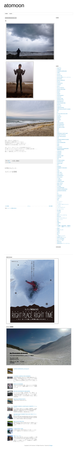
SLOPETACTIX (60, 161)
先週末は (59, 222)
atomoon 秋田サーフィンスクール (64, 77)
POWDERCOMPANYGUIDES (63, 139)
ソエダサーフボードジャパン (63, 204)
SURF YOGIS (60, 174)
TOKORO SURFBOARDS (62, 189)
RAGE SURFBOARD (61, 142)
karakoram (59, 116)
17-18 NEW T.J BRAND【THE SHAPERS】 (22, 376)
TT (57, 192)
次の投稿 (7, 206)
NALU (58, 131)
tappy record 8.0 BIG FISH (18, 421)
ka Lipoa (58, 115)
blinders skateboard (61, 80)
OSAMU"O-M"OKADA (61, 134)
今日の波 (59, 212)
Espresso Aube (60, 98)
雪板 (58, 221)
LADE (58, 121)
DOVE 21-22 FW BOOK (18, 384)
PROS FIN (59, 141)
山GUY (58, 213)
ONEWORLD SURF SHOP (62, 133)
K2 (57, 112)
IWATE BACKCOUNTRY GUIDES (63, 109)
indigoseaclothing (60, 107)
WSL (58, 199)
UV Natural (59, 196)
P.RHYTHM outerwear (61, 136)
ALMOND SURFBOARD (62, 71)
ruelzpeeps (59, 151)
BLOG (11, 13)
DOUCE (58, 90)
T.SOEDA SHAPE (60, 181)
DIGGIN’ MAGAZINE (61, 89)
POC (58, 138)
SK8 (58, 158)
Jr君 (58, 110)
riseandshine (59, 147)
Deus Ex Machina (60, 87)
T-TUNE (58, 178)
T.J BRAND (59, 180)
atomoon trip (59, 75)
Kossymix (59, 119)
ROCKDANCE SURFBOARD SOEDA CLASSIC (63, 149)
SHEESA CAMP (60, 155)
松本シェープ (59, 219)
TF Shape (59, 186)
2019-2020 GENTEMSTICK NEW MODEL (21, 391)
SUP (58, 169)
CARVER (59, 84)
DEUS (58, 86)
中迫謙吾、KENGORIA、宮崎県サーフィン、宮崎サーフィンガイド (64, 226)
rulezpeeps (59, 152)
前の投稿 (50, 206)
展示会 (58, 232)
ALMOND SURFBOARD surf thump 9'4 (21, 368)
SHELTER (59, 157)
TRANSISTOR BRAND (61, 190)
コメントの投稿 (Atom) (11, 208)
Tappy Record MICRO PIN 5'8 (19, 399)
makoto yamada (60, 122)
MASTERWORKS (60, 124)
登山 (58, 234)
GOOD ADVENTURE (61, 103)
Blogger (50, 445)
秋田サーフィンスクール (62, 215)
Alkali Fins (59, 68)
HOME (6, 13)
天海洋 (58, 231)
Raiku (58, 144)
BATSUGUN (59, 78)
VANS (58, 198)
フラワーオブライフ (61, 207)
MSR (58, 128)
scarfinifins (59, 154)
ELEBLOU (59, 97)
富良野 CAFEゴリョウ (61, 237)
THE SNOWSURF (60, 187)
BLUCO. (58, 81)
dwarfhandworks (60, 95)
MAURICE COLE (60, 125)
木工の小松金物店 (60, 238)
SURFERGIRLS (60, 175)
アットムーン (59, 201)
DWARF (58, 93)
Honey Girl (59, 106)
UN (57, 193)
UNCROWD (59, 195)
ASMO (58, 72)
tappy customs (60, 183)
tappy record (59, 184)
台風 (58, 224)
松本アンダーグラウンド (62, 218)
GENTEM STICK (60, 100)
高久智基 (59, 210)
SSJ (58, 164)
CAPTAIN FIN (60, 83)
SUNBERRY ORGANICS (62, 167)
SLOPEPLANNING (61, 160)
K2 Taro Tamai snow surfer (62, 113)
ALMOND (59, 69)
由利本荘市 (59, 241)
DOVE (58, 92)
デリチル (59, 205)
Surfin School (59, 177)
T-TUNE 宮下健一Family (18, 428)
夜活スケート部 (60, 240)
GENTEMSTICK (60, 101)
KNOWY (58, 118)
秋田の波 (59, 216)
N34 (58, 130)
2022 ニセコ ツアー (17, 435)
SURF (9, 162)
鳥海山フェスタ (60, 229)
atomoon (14, 5)
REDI (58, 145)
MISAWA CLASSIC (61, 127)
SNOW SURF (59, 163)
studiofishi (59, 166)
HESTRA (59, 104)
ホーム (29, 206)
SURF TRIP (59, 172)
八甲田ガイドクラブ (61, 235)
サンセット (59, 202)
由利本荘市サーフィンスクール (63, 243)
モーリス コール (60, 209)
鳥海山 (58, 228)
